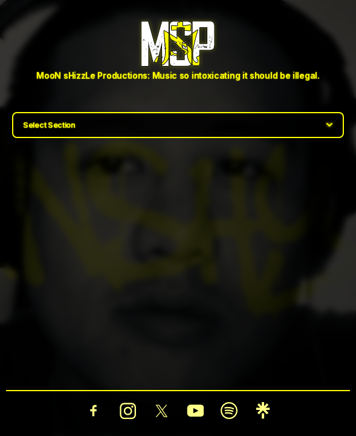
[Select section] (178, 125)
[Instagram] (127, 410)
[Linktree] (262, 410)
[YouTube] (195, 410)
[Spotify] (229, 410)
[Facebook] (93, 410)
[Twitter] (161, 410)
